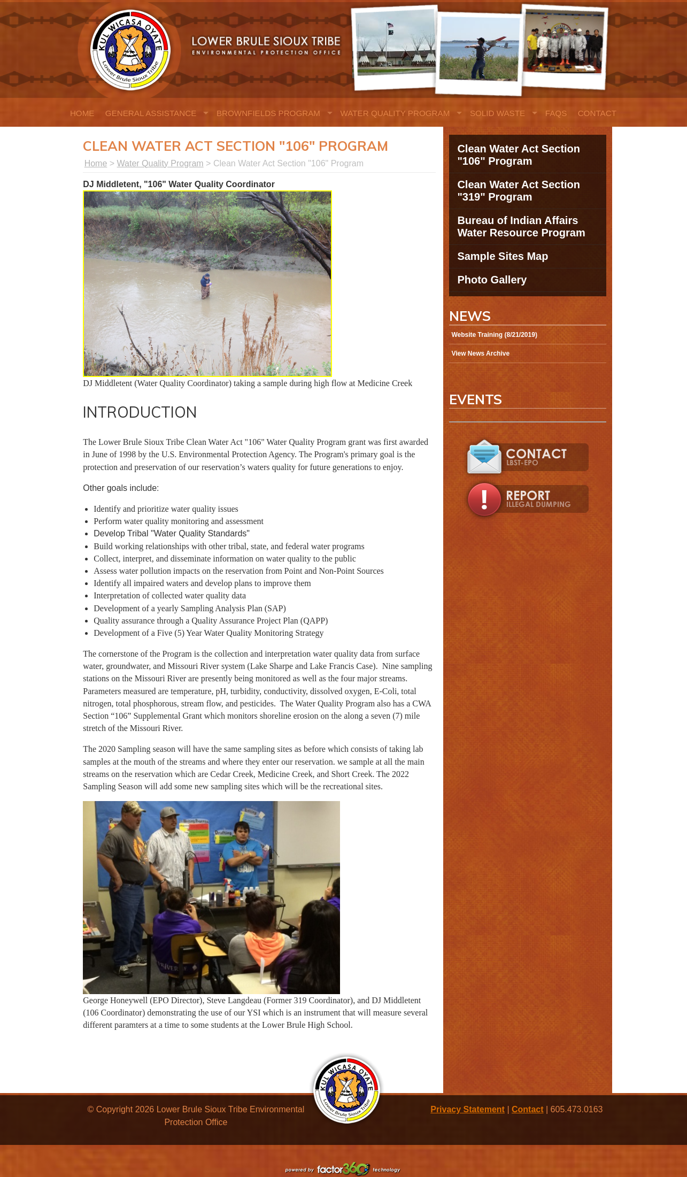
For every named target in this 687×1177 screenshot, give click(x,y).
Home (82, 113)
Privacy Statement (467, 1109)
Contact (597, 113)
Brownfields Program (268, 113)
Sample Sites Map (502, 256)
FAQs (556, 113)
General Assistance (151, 113)
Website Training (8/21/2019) (494, 335)
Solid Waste (497, 113)
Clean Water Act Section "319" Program (518, 191)
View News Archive (480, 353)
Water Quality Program (395, 113)
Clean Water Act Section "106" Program (518, 155)
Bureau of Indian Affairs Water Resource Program (521, 226)
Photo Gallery (492, 280)
